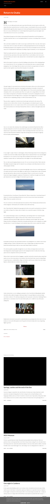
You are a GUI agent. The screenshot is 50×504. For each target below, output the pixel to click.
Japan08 (12, 329)
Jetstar (15, 329)
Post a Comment (7, 336)
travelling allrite (9, 1)
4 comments (9, 400)
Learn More (23, 502)
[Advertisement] (25, 346)
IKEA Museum (9, 435)
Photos (25, 326)
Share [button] (44, 329)
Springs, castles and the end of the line (18, 387)
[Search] (41, 1)
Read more (44, 400)
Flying (7, 329)
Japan (10, 329)
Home (5, 5)
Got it (28, 502)
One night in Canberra (12, 483)
